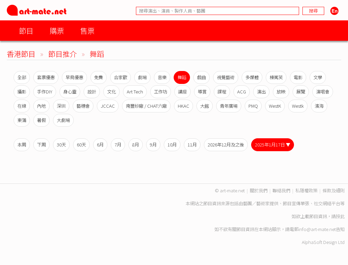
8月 (135, 144)
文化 (111, 91)
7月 (118, 144)
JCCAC (108, 106)
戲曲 (201, 77)
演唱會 (322, 91)
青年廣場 (229, 106)
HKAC (183, 106)
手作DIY (44, 91)
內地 (41, 106)
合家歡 (120, 77)
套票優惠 (46, 77)
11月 (192, 144)
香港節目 (21, 53)
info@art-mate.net (317, 229)
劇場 (142, 77)
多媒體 (252, 77)
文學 (317, 77)
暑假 (41, 120)
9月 (153, 144)
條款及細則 (334, 190)
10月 (172, 144)
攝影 (21, 91)
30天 (61, 144)
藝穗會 (83, 106)
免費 (98, 77)
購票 (57, 30)
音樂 (162, 77)
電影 (298, 77)
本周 (21, 144)
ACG (241, 91)
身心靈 (69, 91)
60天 (81, 144)
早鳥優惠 (74, 77)
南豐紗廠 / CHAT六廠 (146, 106)
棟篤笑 (276, 77)
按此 (340, 216)
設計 (91, 91)
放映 (281, 91)
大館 (204, 106)
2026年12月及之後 (226, 144)
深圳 (61, 106)
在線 (21, 106)
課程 (222, 91)
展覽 (300, 91)
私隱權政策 (306, 190)
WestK (275, 106)
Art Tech (135, 91)
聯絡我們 (281, 190)
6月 (100, 144)
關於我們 (258, 190)
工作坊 (160, 91)
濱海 (319, 106)
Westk (298, 106)
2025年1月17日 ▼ (272, 144)
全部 (21, 77)
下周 (41, 144)
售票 (87, 30)
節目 (26, 30)
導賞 (202, 91)
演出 (261, 91)
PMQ (253, 106)
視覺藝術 (225, 77)
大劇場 (63, 120)
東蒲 (21, 120)
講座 (182, 91)
